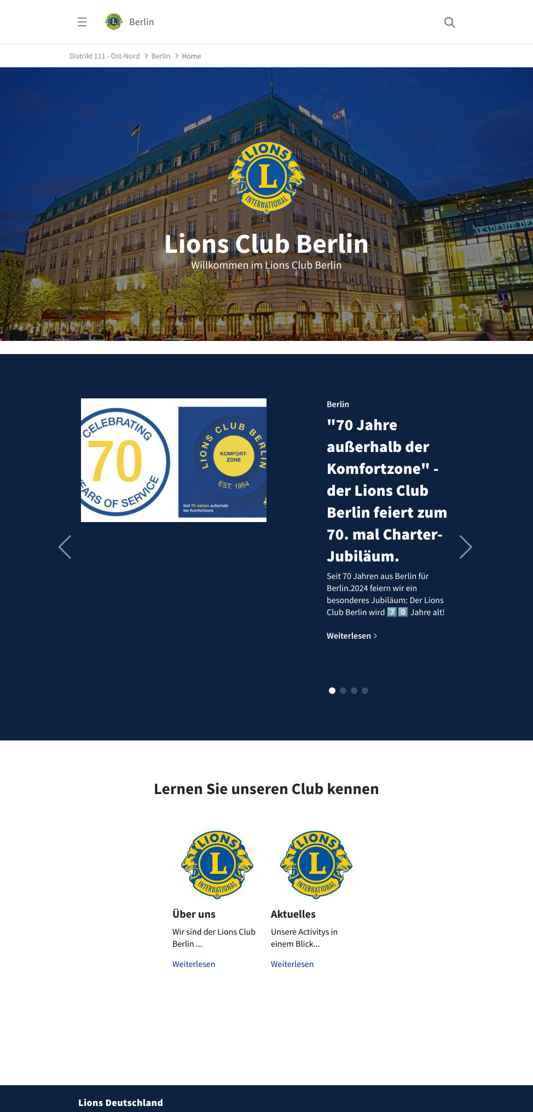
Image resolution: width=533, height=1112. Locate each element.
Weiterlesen (194, 964)
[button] (332, 690)
